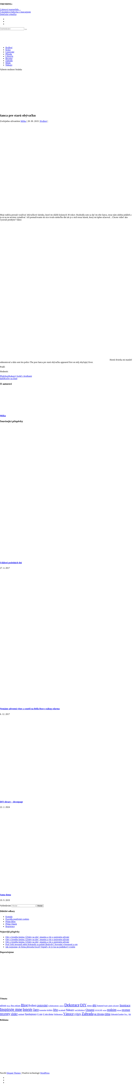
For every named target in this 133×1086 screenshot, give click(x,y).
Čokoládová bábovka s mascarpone (15, 12)
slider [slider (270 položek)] (14, 1014)
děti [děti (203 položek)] (94, 1005)
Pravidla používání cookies (17, 919)
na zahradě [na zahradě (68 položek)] (62, 1010)
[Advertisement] (66, 92)
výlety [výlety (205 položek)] (77, 1014)
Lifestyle (9, 56)
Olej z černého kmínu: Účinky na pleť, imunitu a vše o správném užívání (37, 937)
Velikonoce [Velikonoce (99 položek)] (58, 1014)
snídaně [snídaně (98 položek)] (21, 1014)
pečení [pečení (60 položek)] (105, 1010)
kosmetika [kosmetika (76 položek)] (42, 1010)
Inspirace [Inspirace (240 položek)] (125, 1005)
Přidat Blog (10, 921)
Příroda (8, 54)
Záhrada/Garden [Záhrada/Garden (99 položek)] (117, 1014)
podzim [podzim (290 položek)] (111, 1009)
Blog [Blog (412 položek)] (24, 1005)
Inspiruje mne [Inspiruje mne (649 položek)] (11, 1009)
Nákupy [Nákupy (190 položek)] (70, 1009)
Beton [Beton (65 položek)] (8, 1006)
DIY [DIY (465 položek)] (83, 1005)
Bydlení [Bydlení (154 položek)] (32, 1005)
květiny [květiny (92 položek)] (50, 1010)
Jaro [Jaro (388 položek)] (36, 1009)
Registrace (10, 926)
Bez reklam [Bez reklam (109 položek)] (15, 1005)
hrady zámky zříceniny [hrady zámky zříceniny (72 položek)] (111, 1006)
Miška (23, 121)
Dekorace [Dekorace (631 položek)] (72, 1005)
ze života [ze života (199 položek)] (99, 1014)
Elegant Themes (14, 1073)
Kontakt (9, 916)
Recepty (9, 58)
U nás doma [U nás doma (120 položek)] (48, 1014)
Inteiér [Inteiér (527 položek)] (27, 1009)
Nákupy (8, 65)
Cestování (9, 52)
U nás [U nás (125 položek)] (39, 1014)
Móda (8, 63)
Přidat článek (11, 924)
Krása (8, 50)
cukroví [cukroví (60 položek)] (61, 1006)
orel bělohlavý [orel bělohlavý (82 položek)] (80, 1010)
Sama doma (5, 895)
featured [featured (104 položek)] (100, 1005)
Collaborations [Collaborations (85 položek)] (53, 1006)
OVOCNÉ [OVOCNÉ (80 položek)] (98, 1010)
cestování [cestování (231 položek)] (42, 1005)
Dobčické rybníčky (8, 14)
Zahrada (9, 60)
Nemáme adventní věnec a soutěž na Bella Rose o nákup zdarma (30, 709)
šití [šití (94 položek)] (129, 1014)
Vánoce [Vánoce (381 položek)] (68, 1014)
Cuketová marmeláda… (10, 9)
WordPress (45, 1073)
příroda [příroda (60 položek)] (119, 1010)
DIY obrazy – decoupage (11, 802)
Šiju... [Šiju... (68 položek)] (126, 1014)
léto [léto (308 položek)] (55, 1009)
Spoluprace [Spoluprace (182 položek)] (31, 1014)
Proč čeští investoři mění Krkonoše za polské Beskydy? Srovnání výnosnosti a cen (41, 944)
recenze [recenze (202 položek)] (126, 1009)
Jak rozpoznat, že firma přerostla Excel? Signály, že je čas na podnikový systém (40, 947)
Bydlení (8, 47)
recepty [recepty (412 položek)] (5, 1014)
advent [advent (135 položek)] (3, 1005)
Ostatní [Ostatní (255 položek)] (90, 1009)
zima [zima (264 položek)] (107, 1014)
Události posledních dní (11, 563)
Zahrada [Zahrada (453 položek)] (88, 1014)
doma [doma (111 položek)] (89, 1005)
